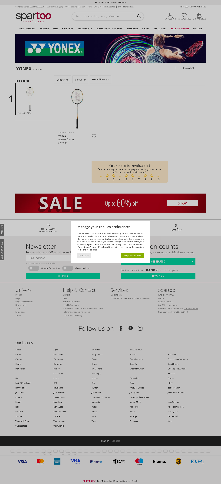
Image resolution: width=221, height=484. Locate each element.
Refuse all (84, 255)
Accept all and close (132, 255)
